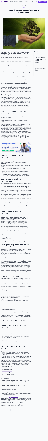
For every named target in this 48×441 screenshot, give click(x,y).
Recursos (21, 1)
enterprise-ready (5, 375)
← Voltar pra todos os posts (15, 409)
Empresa (27, 1)
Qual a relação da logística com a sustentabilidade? (40, 60)
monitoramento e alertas (7, 369)
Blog (22, 5)
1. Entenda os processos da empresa (39, 67)
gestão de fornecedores (26, 361)
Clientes (16, 1)
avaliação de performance (7, 371)
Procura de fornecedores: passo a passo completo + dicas (17, 290)
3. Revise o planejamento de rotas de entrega (40, 70)
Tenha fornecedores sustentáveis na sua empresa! (40, 75)
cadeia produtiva (14, 88)
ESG (25, 5)
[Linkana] (4, 1)
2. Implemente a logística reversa (40, 68)
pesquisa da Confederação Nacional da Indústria (15, 80)
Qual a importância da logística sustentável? (40, 62)
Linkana (2, 360)
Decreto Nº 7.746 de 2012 (5, 115)
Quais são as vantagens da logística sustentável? (41, 72)
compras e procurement (13, 397)
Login (36, 1)
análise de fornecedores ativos (8, 372)
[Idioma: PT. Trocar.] (32, 2)
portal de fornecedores (6, 368)
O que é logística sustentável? (40, 53)
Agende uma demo (42, 1)
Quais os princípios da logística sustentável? (40, 58)
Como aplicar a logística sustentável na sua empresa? (39, 64)
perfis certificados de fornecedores (8, 374)
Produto (11, 1)
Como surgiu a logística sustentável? (38, 56)
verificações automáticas (7, 366)
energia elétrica (4, 125)
